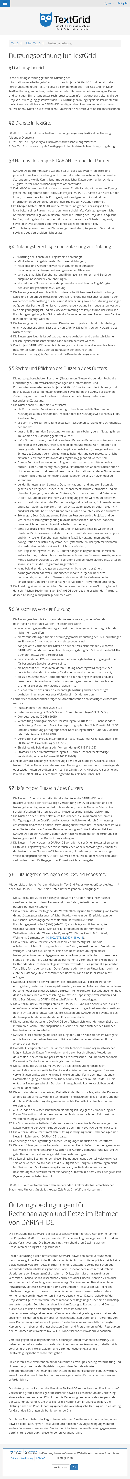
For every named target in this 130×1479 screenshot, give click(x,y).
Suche (111, 3)
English (124, 4)
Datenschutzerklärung (21, 1458)
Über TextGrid (35, 43)
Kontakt (18, 1451)
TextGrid (16, 43)
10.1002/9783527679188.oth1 (64, 937)
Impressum (31, 1451)
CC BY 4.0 (40, 1458)
